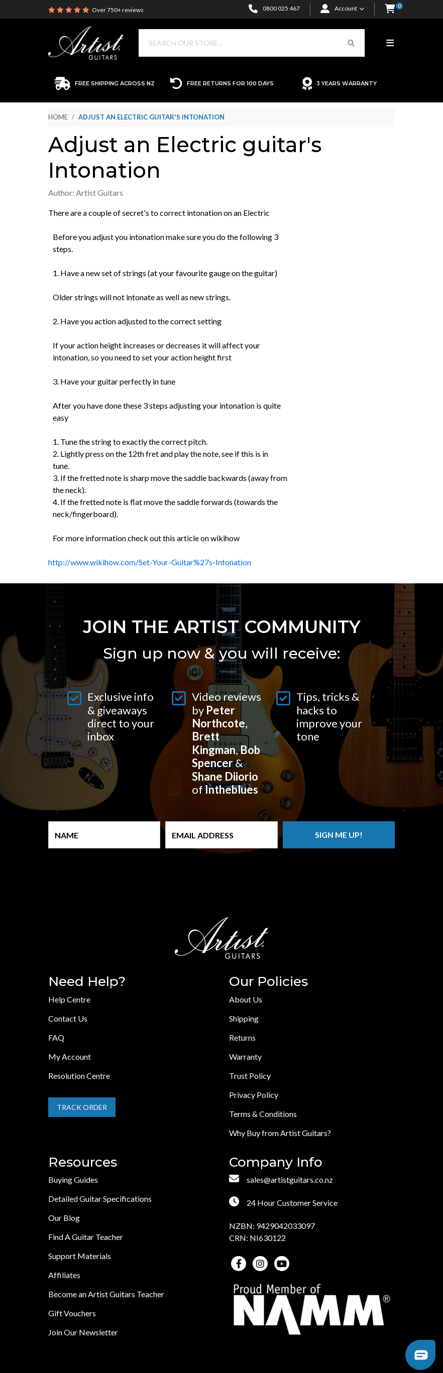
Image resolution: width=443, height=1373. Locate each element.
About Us (245, 999)
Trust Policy (250, 1075)
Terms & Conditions (263, 1113)
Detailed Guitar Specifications (100, 1198)
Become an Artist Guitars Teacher (106, 1294)
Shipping (244, 1018)
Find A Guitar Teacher (85, 1236)
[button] (390, 9)
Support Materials (79, 1256)
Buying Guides (73, 1179)
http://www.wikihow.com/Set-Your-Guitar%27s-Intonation (149, 562)
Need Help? (87, 981)
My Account (69, 1056)
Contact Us (67, 1018)
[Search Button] (351, 43)
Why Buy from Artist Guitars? (280, 1133)
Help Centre (69, 999)
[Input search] (238, 43)
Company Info (275, 1162)
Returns (242, 1037)
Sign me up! (339, 834)
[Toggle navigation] (390, 43)
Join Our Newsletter (83, 1332)
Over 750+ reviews (118, 10)
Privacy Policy (253, 1094)
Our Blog (64, 1217)
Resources (82, 1162)
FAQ (56, 1037)
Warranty (245, 1056)
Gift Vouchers (72, 1313)
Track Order (82, 1107)
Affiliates (64, 1275)
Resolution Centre (79, 1075)
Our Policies (268, 981)
